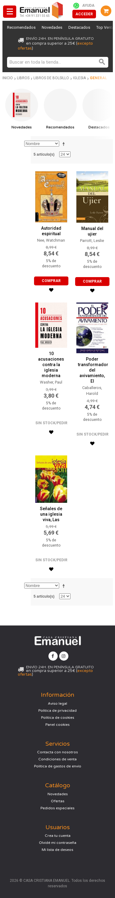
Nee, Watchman (51, 240)
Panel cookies (57, 724)
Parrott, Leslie (92, 240)
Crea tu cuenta (58, 835)
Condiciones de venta (57, 759)
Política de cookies (57, 717)
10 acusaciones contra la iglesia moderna (51, 364)
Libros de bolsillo (51, 78)
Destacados (79, 27)
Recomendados (21, 27)
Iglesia (79, 78)
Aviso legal (57, 703)
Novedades (52, 27)
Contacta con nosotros (57, 752)
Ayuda (88, 5)
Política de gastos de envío (57, 766)
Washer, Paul (51, 382)
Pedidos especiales (57, 808)
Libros (23, 78)
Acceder (84, 14)
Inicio (7, 78)
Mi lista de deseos (57, 850)
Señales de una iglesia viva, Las (51, 514)
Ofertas (57, 801)
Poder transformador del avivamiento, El (93, 370)
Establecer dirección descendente (64, 143)
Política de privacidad (57, 710)
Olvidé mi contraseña (57, 842)
